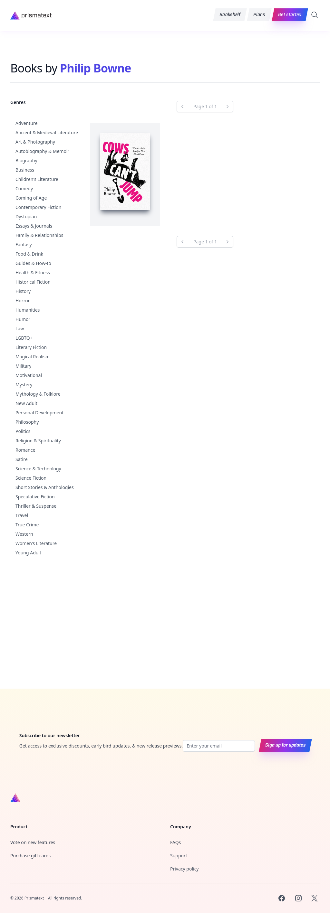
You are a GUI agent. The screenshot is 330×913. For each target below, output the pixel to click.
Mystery (23, 384)
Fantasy (23, 244)
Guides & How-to (33, 263)
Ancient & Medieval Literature (46, 132)
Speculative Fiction (35, 497)
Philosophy (27, 422)
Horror (22, 300)
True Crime (27, 525)
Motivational (28, 375)
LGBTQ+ (24, 338)
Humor (22, 319)
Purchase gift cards (30, 855)
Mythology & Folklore (38, 394)
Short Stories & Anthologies (44, 487)
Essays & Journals (33, 226)
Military (23, 366)
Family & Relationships (39, 235)
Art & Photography (35, 142)
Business (24, 170)
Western (24, 534)
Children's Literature (36, 179)
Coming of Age (31, 198)
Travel (21, 515)
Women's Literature (36, 543)
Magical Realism (32, 356)
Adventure (26, 123)
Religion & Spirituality (38, 441)
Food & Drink (29, 254)
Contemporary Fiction (38, 207)
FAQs (175, 842)
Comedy (24, 188)
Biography (26, 160)
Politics (22, 431)
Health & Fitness (32, 272)
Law (19, 328)
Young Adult (28, 553)
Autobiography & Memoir (42, 151)
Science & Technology (38, 469)
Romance (25, 450)
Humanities (27, 310)
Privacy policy (184, 869)
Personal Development (39, 412)
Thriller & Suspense (35, 506)
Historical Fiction (33, 282)
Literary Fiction (31, 347)
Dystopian (26, 216)
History (23, 291)
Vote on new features (32, 842)
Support (178, 855)
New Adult (26, 403)
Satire (21, 459)
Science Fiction (30, 478)
